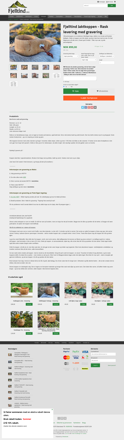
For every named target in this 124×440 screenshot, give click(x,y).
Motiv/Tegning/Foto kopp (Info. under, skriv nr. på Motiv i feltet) (87, 55)
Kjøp (75, 91)
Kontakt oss (86, 342)
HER (24, 177)
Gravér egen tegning (89, 16)
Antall (100, 60)
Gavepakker (59, 16)
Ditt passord (94, 358)
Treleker (51, 16)
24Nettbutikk (65, 436)
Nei (72, 86)
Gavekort (71, 342)
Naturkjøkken (77, 16)
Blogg (84, 422)
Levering (64, 342)
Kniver (36, 16)
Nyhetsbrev (76, 422)
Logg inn (78, 342)
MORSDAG (19, 16)
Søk (112, 5)
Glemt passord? (112, 365)
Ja (66, 86)
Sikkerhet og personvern (64, 422)
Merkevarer (28, 16)
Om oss (50, 342)
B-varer (100, 16)
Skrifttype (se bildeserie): (105, 53)
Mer (106, 16)
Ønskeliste (102, 91)
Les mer (67, 433)
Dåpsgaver (68, 16)
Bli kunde (43, 342)
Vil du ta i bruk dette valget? (70, 84)
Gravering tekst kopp (68, 53)
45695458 (69, 426)
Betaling (57, 342)
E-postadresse (95, 351)
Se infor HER (15, 197)
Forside (12, 16)
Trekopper (43, 16)
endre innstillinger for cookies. (79, 433)
